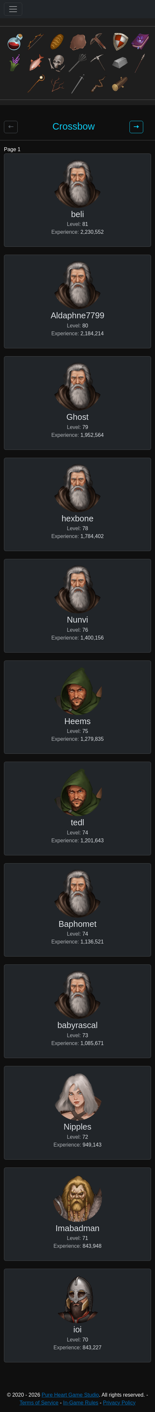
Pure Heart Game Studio (70, 1395)
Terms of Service (39, 1402)
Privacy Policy (119, 1402)
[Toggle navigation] (13, 9)
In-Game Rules (80, 1402)
